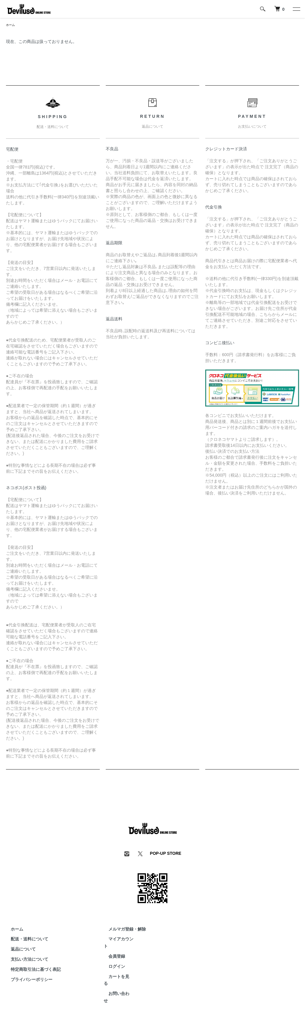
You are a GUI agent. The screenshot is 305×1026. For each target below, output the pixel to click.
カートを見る (116, 970)
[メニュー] (296, 9)
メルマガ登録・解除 (122, 930)
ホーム (11, 25)
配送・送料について (24, 939)
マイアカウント (118, 939)
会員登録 (112, 950)
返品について (18, 950)
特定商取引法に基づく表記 (31, 970)
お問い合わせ (116, 980)
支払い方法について (24, 960)
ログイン (112, 960)
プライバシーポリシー (27, 980)
